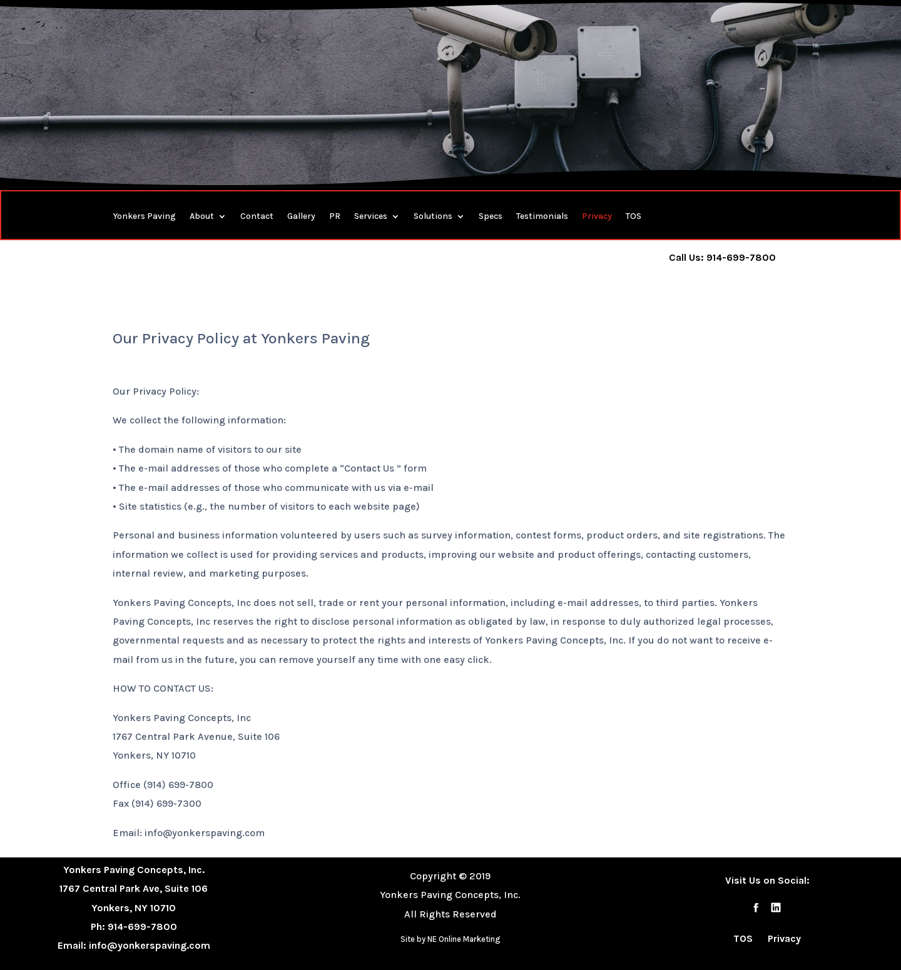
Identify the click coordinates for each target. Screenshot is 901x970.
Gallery (301, 216)
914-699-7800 (142, 926)
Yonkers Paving (144, 216)
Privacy (597, 216)
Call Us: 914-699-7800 (722, 257)
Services (370, 216)
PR (334, 216)
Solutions (433, 216)
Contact (256, 216)
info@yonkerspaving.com (149, 945)
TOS (633, 216)
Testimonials (542, 216)
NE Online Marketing (464, 939)
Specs (490, 216)
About (202, 216)
